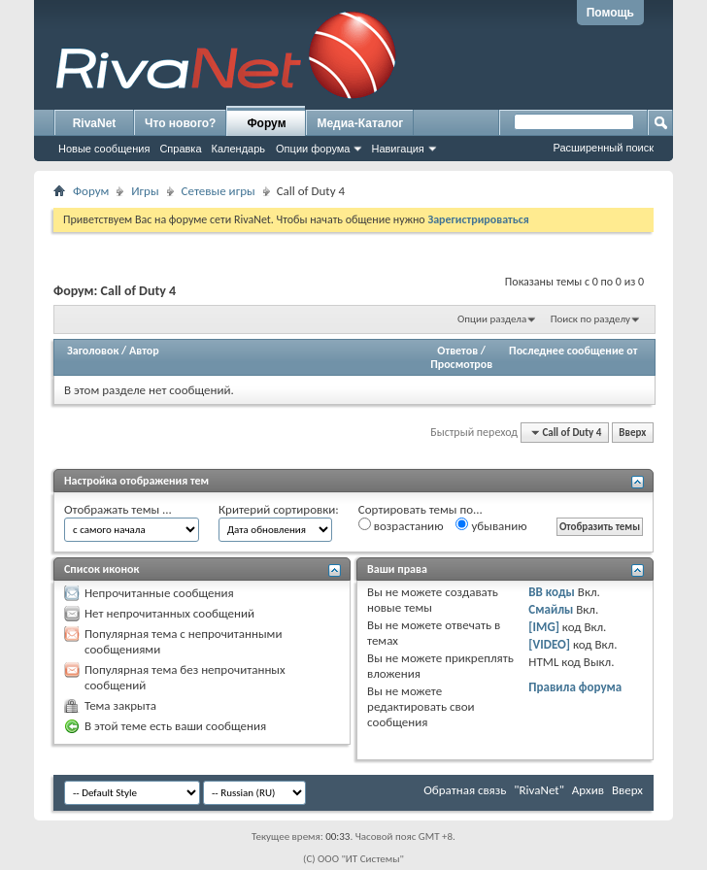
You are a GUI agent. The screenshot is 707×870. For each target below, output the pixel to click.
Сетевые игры (218, 191)
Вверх (632, 432)
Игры (144, 191)
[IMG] (543, 626)
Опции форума (313, 148)
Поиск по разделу (590, 319)
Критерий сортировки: (279, 509)
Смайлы (550, 609)
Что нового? (180, 123)
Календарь (239, 148)
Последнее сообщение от (573, 350)
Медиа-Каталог (360, 123)
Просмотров (461, 364)
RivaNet (95, 123)
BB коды (551, 592)
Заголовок (92, 350)
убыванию (490, 525)
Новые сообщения (104, 148)
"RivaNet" (539, 790)
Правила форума (575, 687)
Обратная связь (464, 790)
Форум (266, 123)
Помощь (610, 12)
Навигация (397, 148)
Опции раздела (491, 319)
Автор (144, 350)
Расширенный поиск (603, 147)
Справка (180, 148)
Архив (588, 790)
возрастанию (401, 525)
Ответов (457, 350)
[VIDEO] (549, 644)
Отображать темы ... (118, 509)
